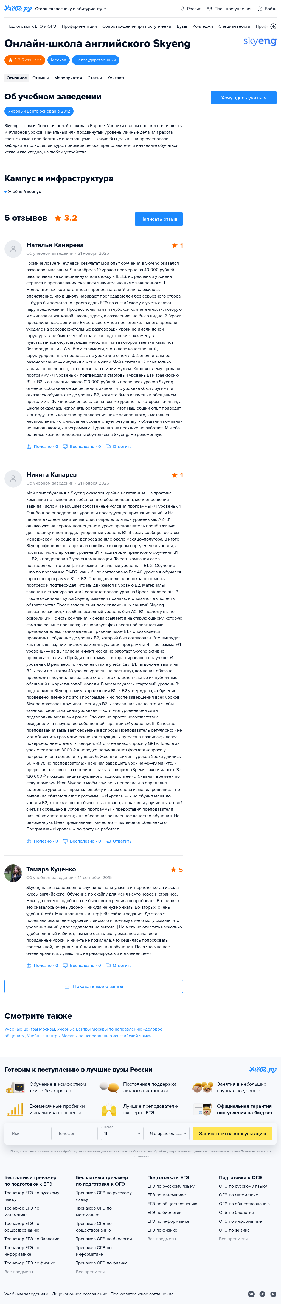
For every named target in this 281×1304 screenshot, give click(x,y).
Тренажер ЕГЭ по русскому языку (31, 1196)
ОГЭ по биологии (236, 1212)
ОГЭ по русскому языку (243, 1186)
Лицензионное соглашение (79, 1294)
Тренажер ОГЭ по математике (94, 1211)
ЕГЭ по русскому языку (171, 1186)
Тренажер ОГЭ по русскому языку (104, 1196)
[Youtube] (273, 1294)
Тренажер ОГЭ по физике (102, 1263)
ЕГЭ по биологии (164, 1212)
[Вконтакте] (251, 1294)
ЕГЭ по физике (162, 1230)
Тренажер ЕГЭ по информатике (21, 1251)
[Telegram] (262, 1294)
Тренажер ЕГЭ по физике (29, 1263)
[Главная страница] (18, 8)
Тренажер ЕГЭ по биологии (32, 1239)
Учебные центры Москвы (29, 1029)
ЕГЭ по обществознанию (172, 1204)
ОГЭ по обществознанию (244, 1204)
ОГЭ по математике (238, 1195)
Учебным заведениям (26, 1294)
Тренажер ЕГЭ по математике (21, 1211)
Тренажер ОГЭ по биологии (104, 1239)
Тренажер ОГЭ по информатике (94, 1251)
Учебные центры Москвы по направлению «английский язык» (89, 1036)
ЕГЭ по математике (166, 1195)
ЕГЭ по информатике (168, 1221)
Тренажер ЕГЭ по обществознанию (21, 1227)
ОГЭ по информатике (240, 1221)
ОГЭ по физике (234, 1230)
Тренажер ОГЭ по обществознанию (94, 1227)
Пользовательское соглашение (142, 1294)
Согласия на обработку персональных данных (168, 1151)
